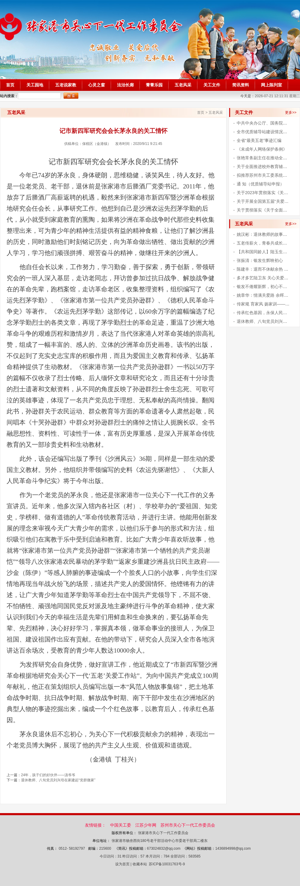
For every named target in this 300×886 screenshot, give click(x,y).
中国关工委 (120, 825)
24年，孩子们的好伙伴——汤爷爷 (48, 775)
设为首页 (122, 864)
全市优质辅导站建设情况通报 (264, 131)
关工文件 (211, 85)
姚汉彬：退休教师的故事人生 (264, 234)
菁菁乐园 (154, 85)
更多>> (290, 112)
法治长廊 (125, 85)
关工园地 (34, 85)
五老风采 (183, 85)
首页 (10, 85)
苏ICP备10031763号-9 (167, 864)
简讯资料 (240, 85)
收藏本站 (140, 864)
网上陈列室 (271, 85)
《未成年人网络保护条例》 (262, 149)
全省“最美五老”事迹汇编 (259, 140)
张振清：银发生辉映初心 (260, 260)
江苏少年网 (145, 825)
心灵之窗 (96, 85)
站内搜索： (9, 96)
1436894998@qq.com (232, 848)
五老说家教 (65, 85)
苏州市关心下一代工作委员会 (187, 825)
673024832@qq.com (164, 848)
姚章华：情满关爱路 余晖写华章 (267, 295)
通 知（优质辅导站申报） (260, 184)
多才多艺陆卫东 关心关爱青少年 (267, 277)
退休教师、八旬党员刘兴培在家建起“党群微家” (58, 780)
